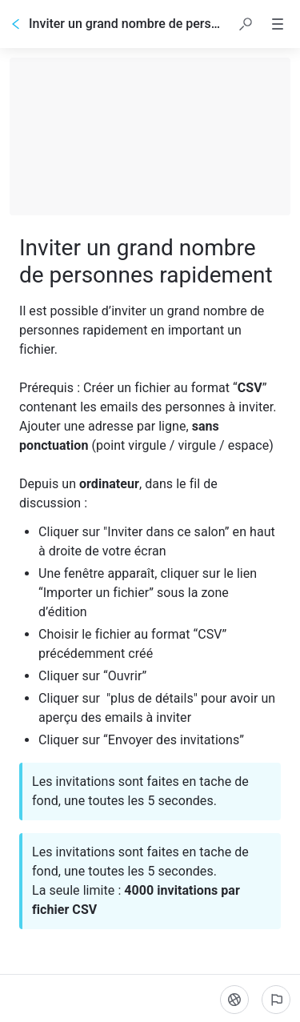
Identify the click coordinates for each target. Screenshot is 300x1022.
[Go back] (16, 24)
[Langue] (234, 999)
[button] (245, 24)
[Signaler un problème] (276, 999)
